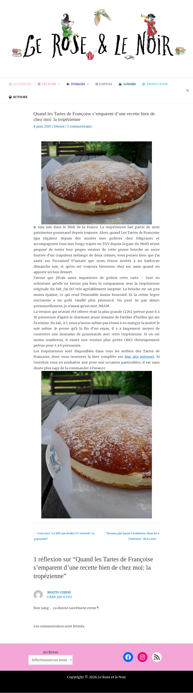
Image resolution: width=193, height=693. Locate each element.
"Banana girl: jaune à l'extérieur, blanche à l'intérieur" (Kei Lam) (131, 534)
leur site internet (139, 357)
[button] (56, 84)
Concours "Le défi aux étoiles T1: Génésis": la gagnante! (65, 534)
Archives (50, 652)
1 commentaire (79, 126)
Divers (59, 126)
